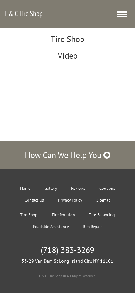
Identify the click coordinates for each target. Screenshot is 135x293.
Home (25, 188)
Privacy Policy (70, 200)
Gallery (51, 188)
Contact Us (34, 200)
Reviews (78, 188)
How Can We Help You (67, 154)
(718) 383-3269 (67, 249)
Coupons (107, 188)
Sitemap (103, 200)
